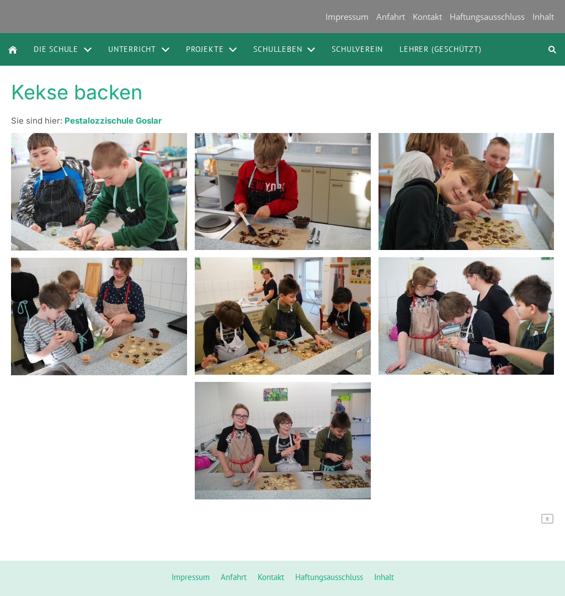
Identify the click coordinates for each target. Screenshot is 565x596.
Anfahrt (390, 16)
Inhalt (543, 16)
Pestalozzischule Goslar (113, 120)
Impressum (347, 16)
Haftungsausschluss (487, 16)
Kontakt (427, 16)
